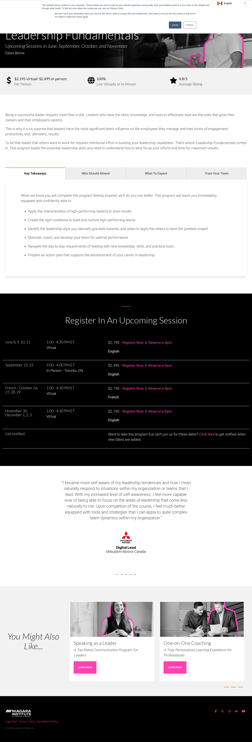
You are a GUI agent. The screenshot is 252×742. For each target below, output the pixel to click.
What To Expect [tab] (156, 173)
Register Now (133, 342)
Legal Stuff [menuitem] (11, 721)
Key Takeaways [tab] (35, 173)
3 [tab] (126, 576)
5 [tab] (135, 576)
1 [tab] (118, 576)
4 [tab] (131, 576)
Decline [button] (189, 25)
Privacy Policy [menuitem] (27, 721)
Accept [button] (175, 25)
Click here (207, 434)
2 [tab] (122, 576)
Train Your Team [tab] (217, 173)
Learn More (85, 667)
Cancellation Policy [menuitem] (47, 721)
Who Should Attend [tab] (96, 173)
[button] (231, 3)
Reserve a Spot (160, 342)
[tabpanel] (126, 519)
